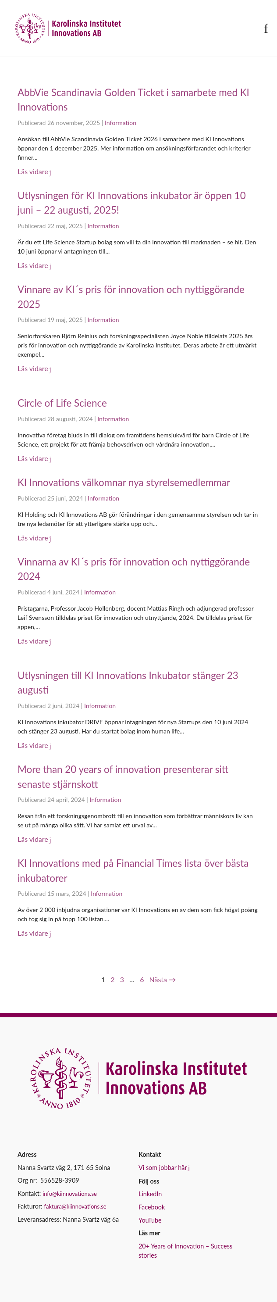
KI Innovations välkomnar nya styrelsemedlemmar (124, 482)
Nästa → (162, 979)
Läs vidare (33, 171)
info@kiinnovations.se (70, 1193)
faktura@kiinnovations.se (75, 1206)
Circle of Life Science (62, 403)
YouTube (150, 1220)
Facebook (151, 1207)
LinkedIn (150, 1194)
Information (120, 122)
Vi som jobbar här (162, 1167)
